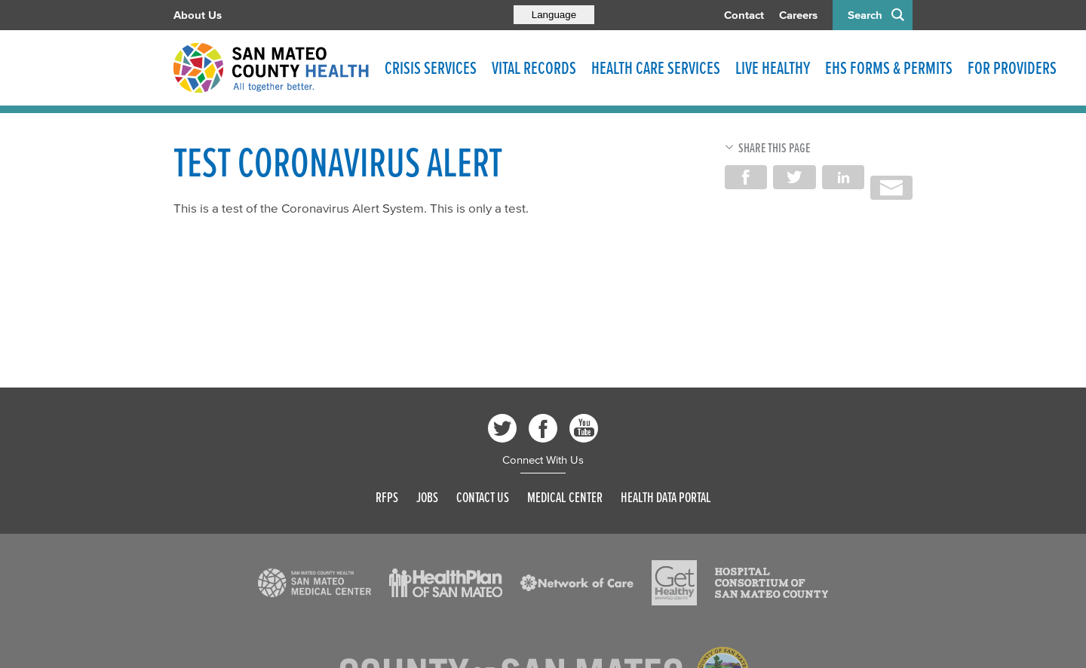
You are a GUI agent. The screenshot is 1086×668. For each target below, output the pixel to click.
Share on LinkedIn (843, 177)
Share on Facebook (746, 177)
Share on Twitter (794, 177)
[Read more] (314, 582)
